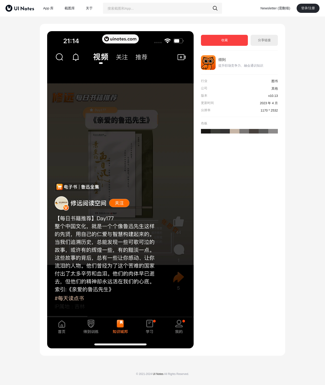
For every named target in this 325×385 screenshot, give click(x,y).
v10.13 (273, 96)
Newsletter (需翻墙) (275, 8)
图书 (274, 81)
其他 (274, 88)
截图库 (70, 8)
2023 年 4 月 (269, 103)
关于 (89, 8)
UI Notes (158, 374)
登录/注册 (308, 8)
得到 (222, 60)
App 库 (48, 8)
